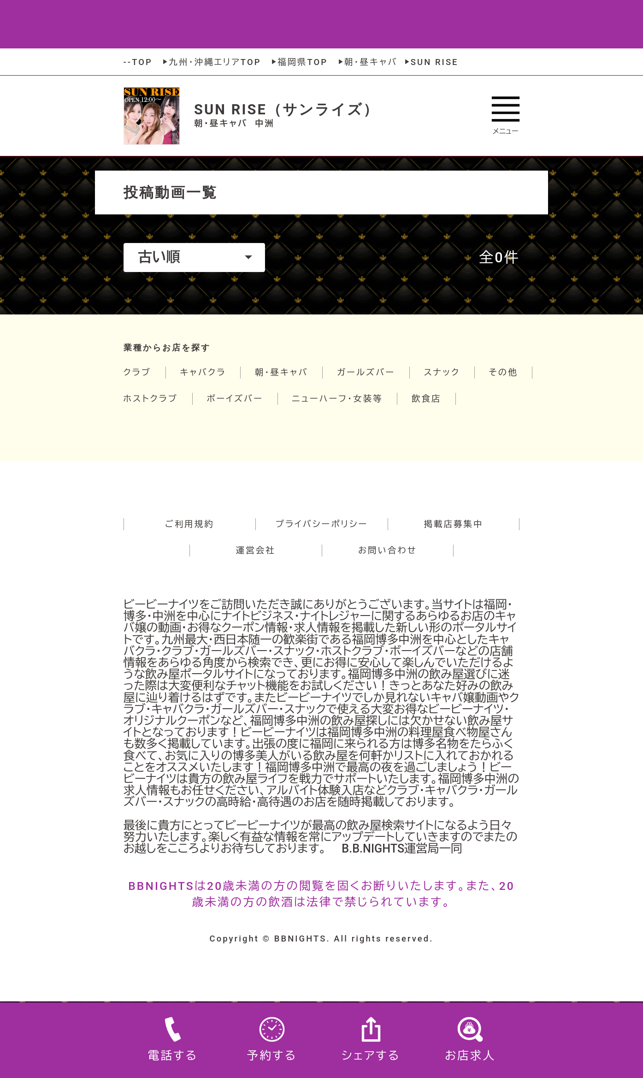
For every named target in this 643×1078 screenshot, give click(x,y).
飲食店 (426, 398)
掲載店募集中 (454, 524)
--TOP (138, 62)
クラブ (137, 372)
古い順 (195, 257)
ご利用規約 (189, 524)
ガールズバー (366, 372)
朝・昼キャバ (367, 62)
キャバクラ (203, 372)
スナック (442, 372)
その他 (503, 372)
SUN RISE (430, 62)
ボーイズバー (234, 398)
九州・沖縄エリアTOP (210, 62)
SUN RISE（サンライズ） (286, 109)
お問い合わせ (387, 550)
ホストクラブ (151, 398)
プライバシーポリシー (322, 524)
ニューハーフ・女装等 (337, 398)
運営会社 (256, 550)
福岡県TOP (298, 62)
